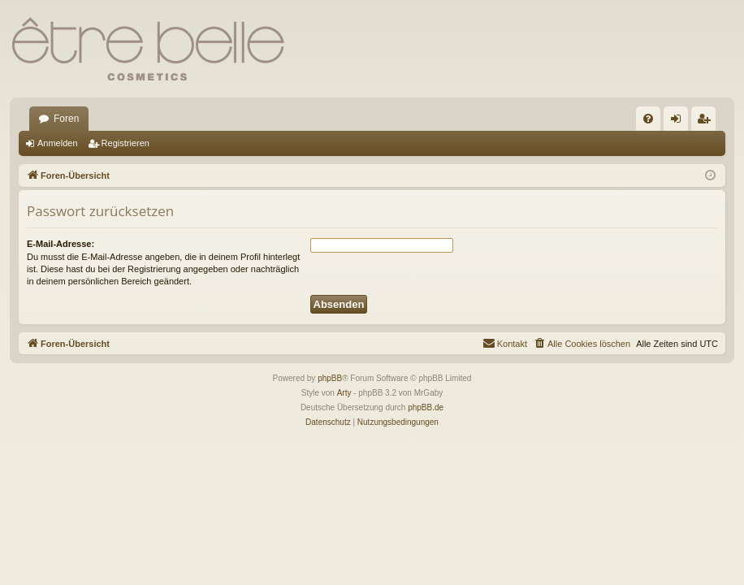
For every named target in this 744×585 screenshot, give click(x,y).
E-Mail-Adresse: (60, 244)
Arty (344, 392)
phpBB (330, 378)
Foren (66, 118)
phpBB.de (425, 407)
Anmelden (57, 143)
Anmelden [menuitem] (679, 122)
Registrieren (125, 143)
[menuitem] (648, 118)
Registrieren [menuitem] (707, 122)
